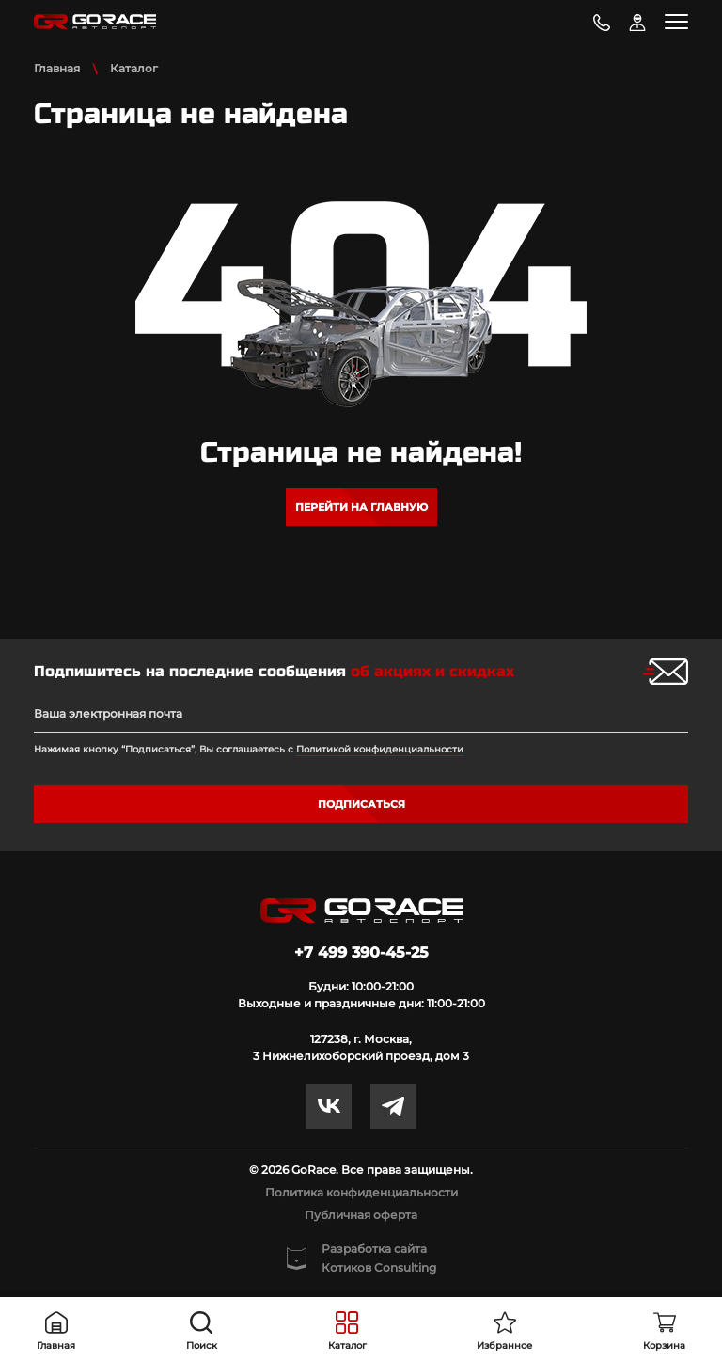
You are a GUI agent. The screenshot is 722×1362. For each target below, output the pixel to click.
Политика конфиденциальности (361, 1192)
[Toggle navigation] (676, 21)
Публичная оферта (361, 1215)
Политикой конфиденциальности (379, 749)
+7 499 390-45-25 (361, 952)
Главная (57, 68)
